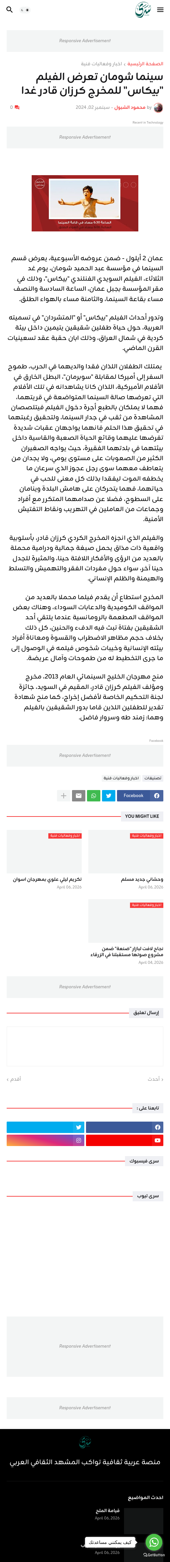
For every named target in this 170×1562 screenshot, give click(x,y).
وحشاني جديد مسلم (142, 880)
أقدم (15, 1079)
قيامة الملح (108, 1511)
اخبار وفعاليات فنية (101, 64)
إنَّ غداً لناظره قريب (100, 1546)
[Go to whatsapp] (154, 1542)
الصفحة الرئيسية (145, 64)
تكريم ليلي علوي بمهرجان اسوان (47, 880)
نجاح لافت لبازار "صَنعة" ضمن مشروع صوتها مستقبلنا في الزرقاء (126, 952)
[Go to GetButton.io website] (154, 1555)
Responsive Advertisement (85, 41)
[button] (161, 10)
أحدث (154, 1079)
